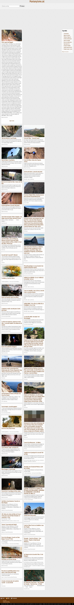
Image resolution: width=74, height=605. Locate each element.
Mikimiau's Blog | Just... (68, 37)
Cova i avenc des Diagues (7, 42)
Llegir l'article (11, 120)
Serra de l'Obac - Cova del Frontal (31, 138)
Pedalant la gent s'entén (68, 49)
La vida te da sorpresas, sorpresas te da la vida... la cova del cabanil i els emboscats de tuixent (12, 323)
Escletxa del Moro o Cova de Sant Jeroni (11, 205)
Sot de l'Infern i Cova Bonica (8, 160)
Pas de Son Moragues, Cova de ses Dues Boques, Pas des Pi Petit (11, 538)
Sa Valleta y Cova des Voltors (8, 278)
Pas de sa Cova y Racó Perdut (8, 428)
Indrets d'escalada (67, 40)
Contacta (14, 598)
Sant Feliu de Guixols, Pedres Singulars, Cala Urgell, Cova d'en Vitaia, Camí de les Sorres (12, 217)
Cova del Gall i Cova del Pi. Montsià (9, 255)
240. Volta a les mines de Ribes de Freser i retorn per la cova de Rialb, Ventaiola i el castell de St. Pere (11, 515)
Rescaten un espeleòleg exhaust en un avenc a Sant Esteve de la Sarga (10, 571)
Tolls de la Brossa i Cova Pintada (9, 138)
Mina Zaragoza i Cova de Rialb (8, 469)
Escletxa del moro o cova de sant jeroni (33, 171)
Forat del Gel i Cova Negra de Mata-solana (11, 491)
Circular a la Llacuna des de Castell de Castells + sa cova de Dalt (10, 581)
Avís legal (4, 600)
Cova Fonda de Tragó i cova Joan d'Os (10, 447)
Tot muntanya (66, 33)
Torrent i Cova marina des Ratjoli (9, 524)
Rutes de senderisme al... (68, 42)
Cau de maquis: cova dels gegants (9, 406)
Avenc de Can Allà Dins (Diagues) (9, 346)
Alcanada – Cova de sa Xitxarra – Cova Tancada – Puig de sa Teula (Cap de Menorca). (32, 540)
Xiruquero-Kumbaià (67, 45)
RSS (7, 598)
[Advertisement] (37, 19)
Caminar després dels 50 (68, 47)
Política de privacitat (6, 602)
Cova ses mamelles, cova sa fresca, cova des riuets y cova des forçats (34, 291)
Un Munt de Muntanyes (68, 38)
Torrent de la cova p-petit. (30, 515)
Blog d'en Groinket (67, 35)
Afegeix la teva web (65, 51)
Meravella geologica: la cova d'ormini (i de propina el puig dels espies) (33, 266)
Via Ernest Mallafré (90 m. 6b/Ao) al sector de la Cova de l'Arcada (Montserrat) (34, 195)
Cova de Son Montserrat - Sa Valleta (32, 442)
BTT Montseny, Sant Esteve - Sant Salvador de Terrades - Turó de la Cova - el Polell (34, 583)
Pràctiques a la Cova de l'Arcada (9, 559)
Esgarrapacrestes (67, 43)
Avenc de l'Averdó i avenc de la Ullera (10, 297)
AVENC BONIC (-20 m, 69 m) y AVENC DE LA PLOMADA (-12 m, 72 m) (34, 304)
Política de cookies (6, 601)
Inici (3, 598)
